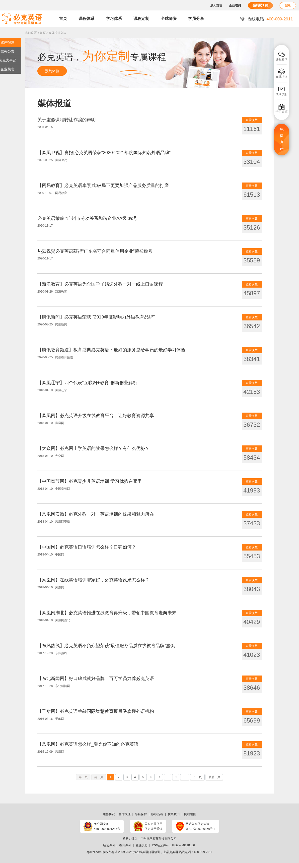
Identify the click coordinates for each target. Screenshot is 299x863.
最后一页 (214, 777)
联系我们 (174, 814)
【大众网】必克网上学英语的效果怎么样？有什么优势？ (93, 448)
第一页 (83, 777)
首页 (63, 18)
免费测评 (282, 139)
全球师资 (169, 18)
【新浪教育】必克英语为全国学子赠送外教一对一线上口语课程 (100, 284)
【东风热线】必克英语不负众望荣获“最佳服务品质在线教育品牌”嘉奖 (106, 645)
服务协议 (109, 814)
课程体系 (86, 18)
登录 (288, 5)
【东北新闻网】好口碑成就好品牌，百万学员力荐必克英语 (95, 678)
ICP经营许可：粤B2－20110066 (173, 845)
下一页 (197, 777)
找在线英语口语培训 (146, 852)
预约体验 (52, 71)
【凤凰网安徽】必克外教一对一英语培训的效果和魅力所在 (95, 514)
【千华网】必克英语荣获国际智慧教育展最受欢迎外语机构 (95, 711)
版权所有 (157, 814)
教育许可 (125, 845)
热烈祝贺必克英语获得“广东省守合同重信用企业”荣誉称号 (94, 251)
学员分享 (196, 18)
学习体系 (114, 18)
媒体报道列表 (58, 33)
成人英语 (216, 5)
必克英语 (172, 852)
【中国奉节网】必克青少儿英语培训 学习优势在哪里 (89, 481)
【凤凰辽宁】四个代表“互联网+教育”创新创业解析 (87, 382)
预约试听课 (260, 5)
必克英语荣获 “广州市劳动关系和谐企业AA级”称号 (87, 218)
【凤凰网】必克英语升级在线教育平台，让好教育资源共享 (95, 415)
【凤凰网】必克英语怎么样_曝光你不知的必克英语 (88, 744)
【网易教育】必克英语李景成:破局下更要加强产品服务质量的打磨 (103, 185)
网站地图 (190, 814)
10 (184, 777)
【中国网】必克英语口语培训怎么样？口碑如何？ (86, 547)
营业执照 (142, 845)
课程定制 (141, 18)
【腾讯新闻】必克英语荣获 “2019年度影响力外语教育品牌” (96, 316)
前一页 (98, 777)
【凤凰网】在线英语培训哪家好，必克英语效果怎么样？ (93, 579)
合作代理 (125, 814)
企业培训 (235, 5)
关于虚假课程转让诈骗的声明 (66, 119)
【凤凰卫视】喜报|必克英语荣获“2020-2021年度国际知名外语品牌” (104, 152)
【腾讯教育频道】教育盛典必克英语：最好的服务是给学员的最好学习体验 (111, 349)
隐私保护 (141, 814)
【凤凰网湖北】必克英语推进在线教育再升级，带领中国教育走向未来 (106, 612)
